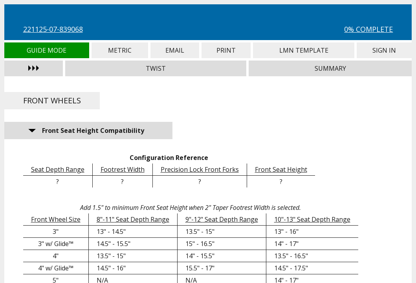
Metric (120, 50)
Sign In (384, 50)
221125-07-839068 (53, 29)
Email (174, 50)
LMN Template (303, 50)
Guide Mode (46, 50)
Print (226, 50)
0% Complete (368, 29)
